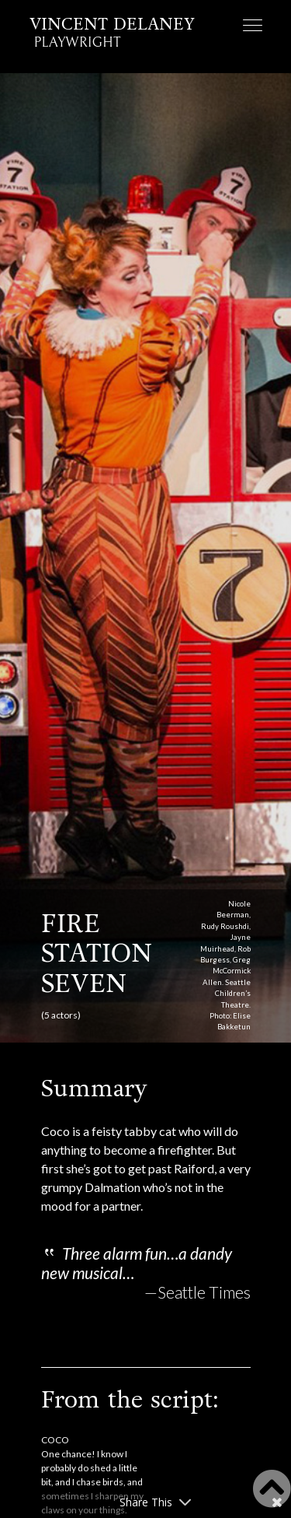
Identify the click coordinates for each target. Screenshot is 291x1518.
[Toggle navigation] (252, 27)
